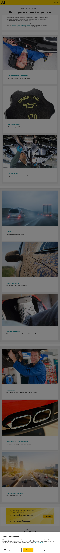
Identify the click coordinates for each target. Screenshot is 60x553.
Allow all (28, 550)
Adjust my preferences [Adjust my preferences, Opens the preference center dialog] (11, 550)
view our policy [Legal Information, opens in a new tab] (39, 542)
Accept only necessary (45, 550)
